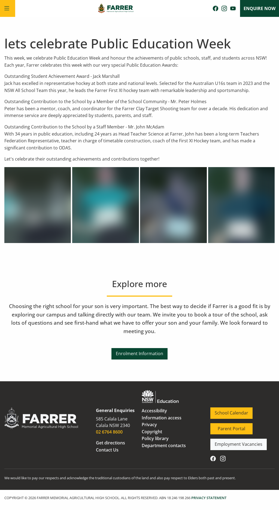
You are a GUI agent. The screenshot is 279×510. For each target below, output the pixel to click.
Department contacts (164, 445)
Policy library (155, 438)
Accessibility (154, 411)
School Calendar (227, 411)
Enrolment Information (139, 351)
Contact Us (107, 450)
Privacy (149, 425)
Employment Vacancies (234, 442)
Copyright (152, 432)
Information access (161, 418)
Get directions (110, 443)
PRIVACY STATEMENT (208, 497)
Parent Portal (224, 426)
